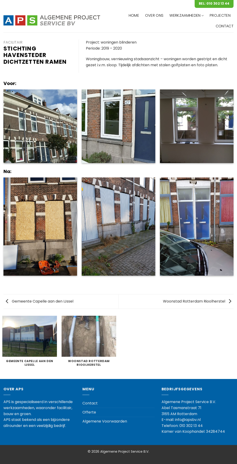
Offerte (89, 412)
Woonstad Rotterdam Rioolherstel (197, 301)
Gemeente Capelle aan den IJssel (39, 301)
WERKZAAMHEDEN (186, 15)
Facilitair (12, 42)
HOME (134, 15)
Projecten (220, 15)
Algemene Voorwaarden (104, 421)
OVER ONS (154, 15)
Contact (90, 403)
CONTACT (225, 26)
